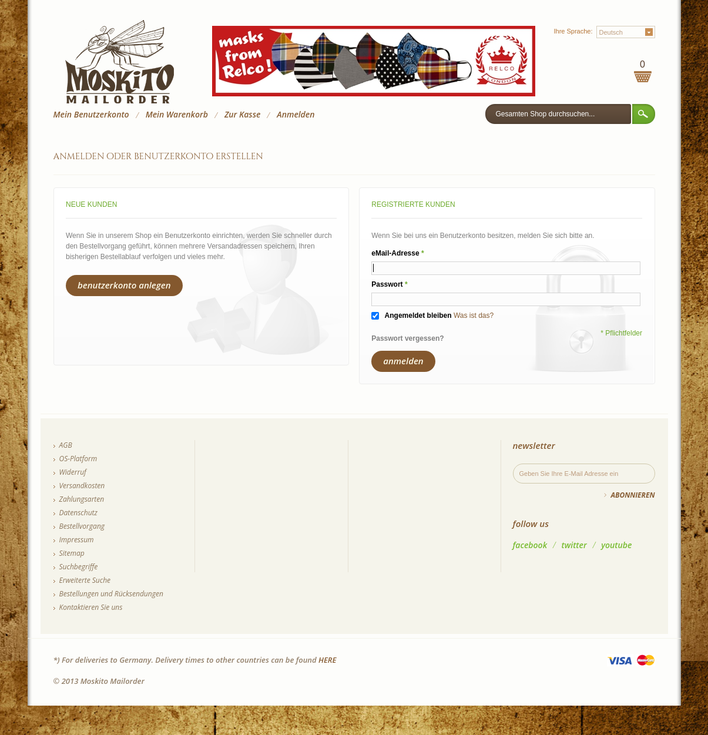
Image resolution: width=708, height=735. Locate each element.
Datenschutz (78, 513)
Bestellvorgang (82, 526)
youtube (616, 545)
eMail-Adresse (395, 253)
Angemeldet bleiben (418, 315)
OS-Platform (78, 459)
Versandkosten (82, 486)
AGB (65, 445)
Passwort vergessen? (407, 338)
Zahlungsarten (82, 499)
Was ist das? (474, 315)
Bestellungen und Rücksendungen (111, 594)
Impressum (76, 540)
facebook (530, 545)
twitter (574, 545)
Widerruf (72, 472)
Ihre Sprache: (572, 31)
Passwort (386, 284)
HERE (327, 660)
